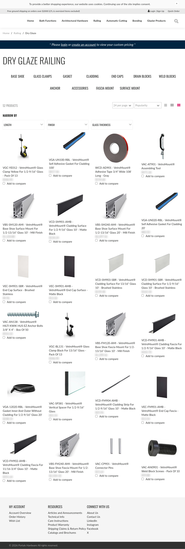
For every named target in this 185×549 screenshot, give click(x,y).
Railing (97, 20)
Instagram (93, 524)
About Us (92, 512)
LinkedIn (92, 520)
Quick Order (174, 11)
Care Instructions (58, 520)
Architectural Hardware (75, 20)
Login (151, 11)
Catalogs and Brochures (62, 532)
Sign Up (160, 11)
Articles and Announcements (65, 512)
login (64, 45)
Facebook (92, 528)
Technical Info (56, 516)
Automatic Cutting (116, 20)
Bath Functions (47, 20)
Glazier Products (156, 20)
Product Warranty (58, 524)
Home (30, 20)
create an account (84, 45)
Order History (17, 516)
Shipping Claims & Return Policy (67, 528)
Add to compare (16, 183)
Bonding (137, 20)
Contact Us (93, 516)
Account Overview (20, 512)
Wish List (14, 520)
